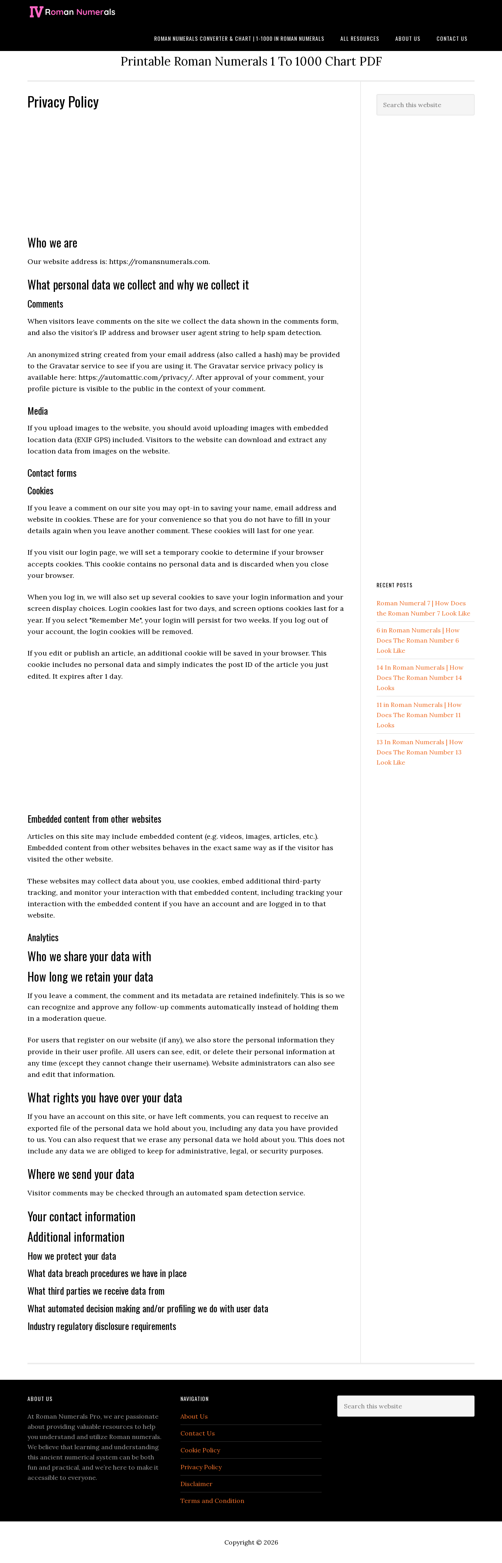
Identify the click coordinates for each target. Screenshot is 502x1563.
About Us (194, 1416)
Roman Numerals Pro (90, 13)
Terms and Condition (212, 1501)
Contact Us (197, 1433)
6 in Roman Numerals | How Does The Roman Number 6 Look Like (418, 640)
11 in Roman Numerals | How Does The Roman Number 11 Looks (419, 715)
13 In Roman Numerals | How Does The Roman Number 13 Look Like (419, 752)
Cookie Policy (200, 1450)
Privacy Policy (201, 1467)
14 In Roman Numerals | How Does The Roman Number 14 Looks (420, 677)
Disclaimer (196, 1484)
